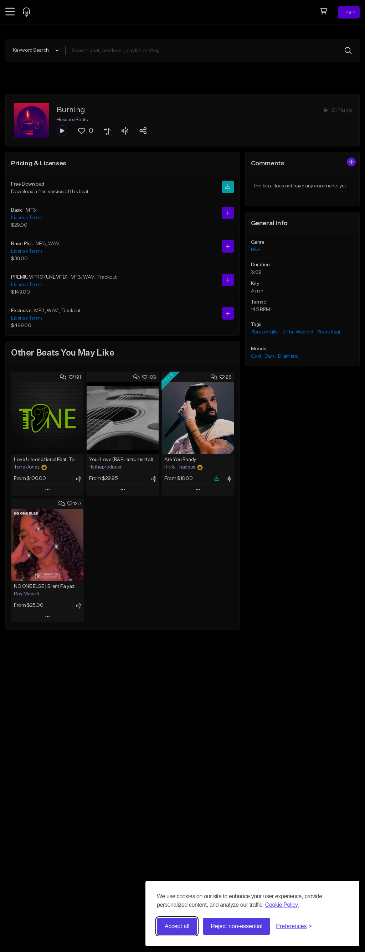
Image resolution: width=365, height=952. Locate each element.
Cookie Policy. (282, 905)
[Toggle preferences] (294, 926)
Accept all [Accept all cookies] (177, 926)
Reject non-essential (236, 926)
